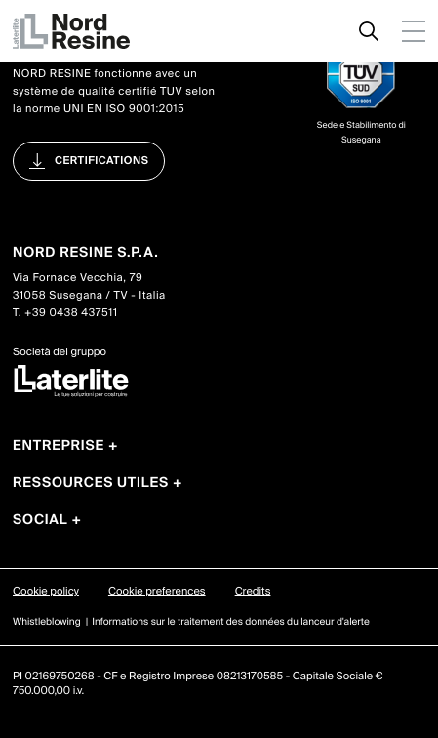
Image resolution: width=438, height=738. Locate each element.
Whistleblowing (47, 622)
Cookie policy (46, 591)
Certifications (101, 161)
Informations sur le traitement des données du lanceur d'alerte (231, 622)
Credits (253, 591)
